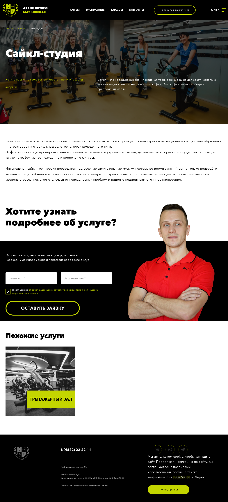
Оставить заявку (42, 308)
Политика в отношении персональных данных (84, 485)
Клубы (75, 9)
